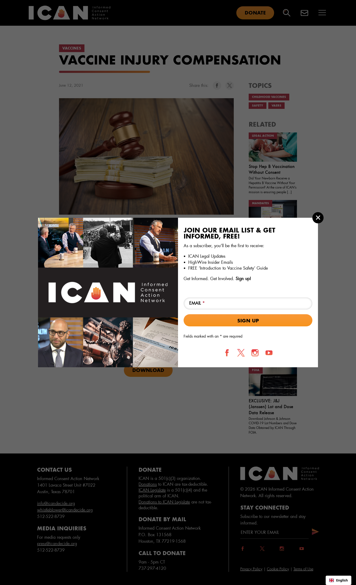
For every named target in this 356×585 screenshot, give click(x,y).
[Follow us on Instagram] (255, 353)
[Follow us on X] (241, 353)
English (338, 580)
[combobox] (338, 580)
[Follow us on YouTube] (269, 353)
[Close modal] (318, 217)
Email (197, 303)
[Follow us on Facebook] (227, 353)
